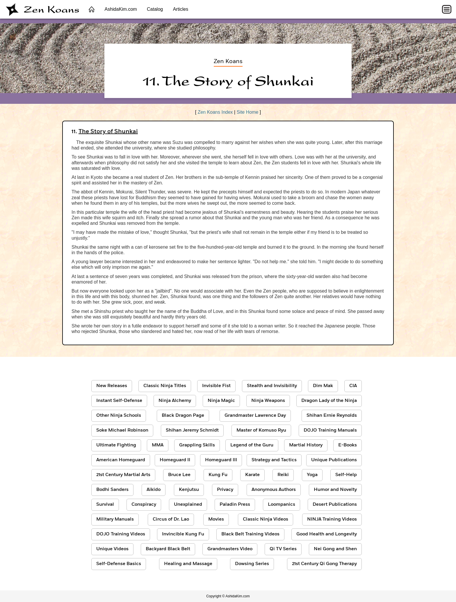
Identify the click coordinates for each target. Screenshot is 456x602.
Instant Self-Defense (119, 400)
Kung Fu (218, 475)
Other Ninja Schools (118, 415)
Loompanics (281, 504)
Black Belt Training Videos (250, 534)
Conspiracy (143, 504)
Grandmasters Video (229, 549)
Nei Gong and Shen (335, 549)
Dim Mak (323, 386)
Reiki (283, 475)
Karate (252, 475)
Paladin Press (235, 504)
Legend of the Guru (251, 445)
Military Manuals (115, 519)
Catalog (155, 9)
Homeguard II (175, 460)
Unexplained (188, 504)
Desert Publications (335, 504)
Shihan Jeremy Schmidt (192, 430)
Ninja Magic (221, 400)
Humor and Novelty (335, 489)
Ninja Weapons (268, 400)
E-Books (347, 445)
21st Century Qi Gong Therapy (324, 564)
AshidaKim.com (120, 9)
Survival (105, 504)
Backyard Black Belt (168, 549)
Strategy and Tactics (274, 460)
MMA (157, 445)
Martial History (306, 445)
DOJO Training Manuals (330, 430)
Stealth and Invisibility (272, 386)
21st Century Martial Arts (123, 475)
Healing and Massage (188, 564)
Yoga (312, 475)
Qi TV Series (283, 549)
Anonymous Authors (274, 489)
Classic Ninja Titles (164, 386)
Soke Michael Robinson (122, 430)
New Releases (111, 386)
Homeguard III (221, 460)
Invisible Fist (216, 386)
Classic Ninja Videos (265, 519)
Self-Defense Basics (118, 564)
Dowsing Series (252, 564)
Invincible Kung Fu (183, 534)
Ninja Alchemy (174, 400)
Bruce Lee (179, 475)
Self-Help (346, 475)
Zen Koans (42, 9)
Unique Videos (112, 549)
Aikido (154, 489)
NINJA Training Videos (332, 519)
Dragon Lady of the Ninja (329, 400)
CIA (353, 386)
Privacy (225, 489)
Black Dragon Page (183, 415)
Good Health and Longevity (326, 534)
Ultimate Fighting (116, 445)
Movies (216, 519)
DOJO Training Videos (120, 534)
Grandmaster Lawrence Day (255, 415)
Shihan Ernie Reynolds (332, 415)
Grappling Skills (197, 445)
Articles (180, 9)
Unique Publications (334, 460)
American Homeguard (120, 460)
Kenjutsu (189, 489)
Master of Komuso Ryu (261, 430)
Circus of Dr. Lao (171, 519)
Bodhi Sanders (112, 489)
